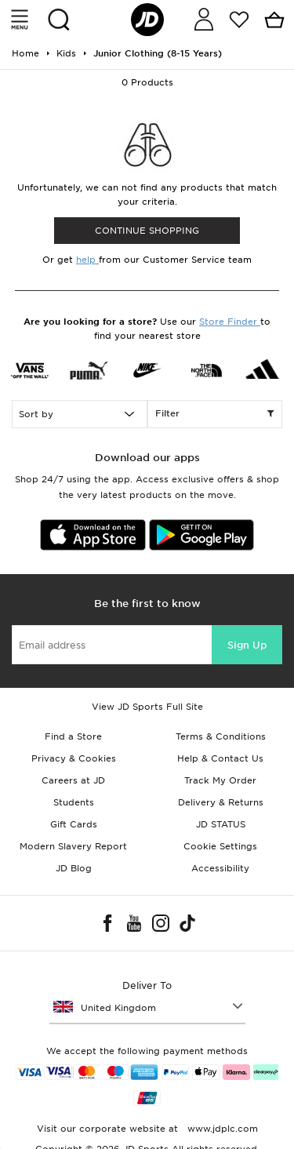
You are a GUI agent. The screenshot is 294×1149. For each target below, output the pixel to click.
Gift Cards (73, 824)
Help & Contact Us (220, 758)
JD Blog (74, 868)
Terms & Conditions (221, 736)
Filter (215, 414)
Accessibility (220, 868)
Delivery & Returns (220, 802)
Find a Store (73, 736)
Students (73, 802)
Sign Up (247, 645)
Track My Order (220, 780)
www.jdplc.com (221, 1128)
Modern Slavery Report (73, 846)
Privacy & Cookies (73, 758)
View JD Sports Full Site (147, 706)
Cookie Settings (220, 846)
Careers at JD (73, 780)
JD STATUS (220, 824)
